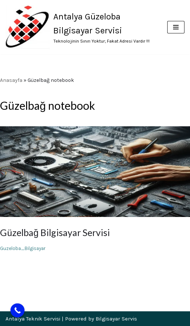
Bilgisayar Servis (116, 318)
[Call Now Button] (17, 310)
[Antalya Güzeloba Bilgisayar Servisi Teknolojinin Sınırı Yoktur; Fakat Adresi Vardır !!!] (81, 27)
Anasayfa (11, 80)
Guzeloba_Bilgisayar (23, 248)
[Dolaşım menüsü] (175, 27)
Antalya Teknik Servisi (33, 318)
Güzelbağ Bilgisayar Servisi (55, 232)
